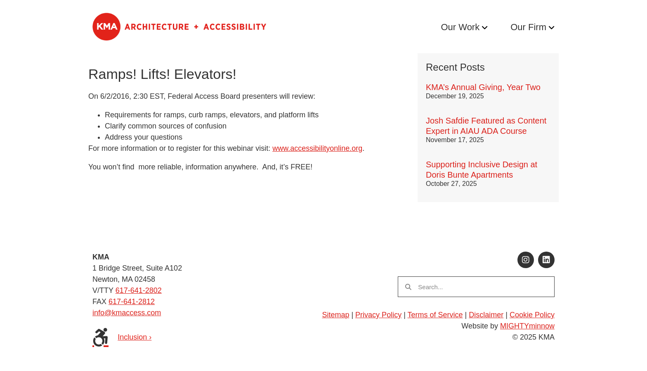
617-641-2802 (139, 290)
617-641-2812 (132, 301)
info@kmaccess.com (126, 313)
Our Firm (528, 27)
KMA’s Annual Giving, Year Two (483, 87)
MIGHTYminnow (527, 326)
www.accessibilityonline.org (317, 148)
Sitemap (335, 315)
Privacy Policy (378, 315)
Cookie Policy (532, 315)
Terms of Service (435, 315)
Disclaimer (486, 315)
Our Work (460, 27)
